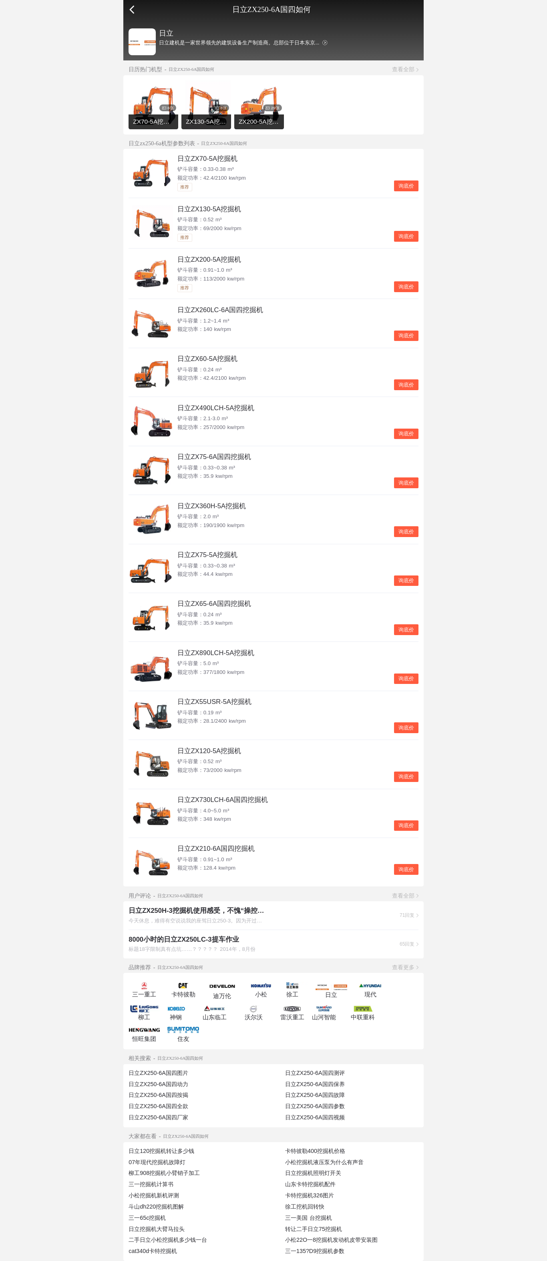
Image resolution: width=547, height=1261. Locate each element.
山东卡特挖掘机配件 (310, 1184)
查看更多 (403, 967)
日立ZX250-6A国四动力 (158, 1084)
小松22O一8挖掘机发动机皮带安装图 (331, 1240)
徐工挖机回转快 (304, 1206)
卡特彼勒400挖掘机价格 (315, 1151)
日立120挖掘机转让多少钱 (161, 1151)
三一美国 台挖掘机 (308, 1218)
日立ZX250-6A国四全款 (158, 1106)
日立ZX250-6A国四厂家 (158, 1117)
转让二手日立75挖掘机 (313, 1229)
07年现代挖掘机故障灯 (157, 1162)
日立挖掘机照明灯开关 (313, 1173)
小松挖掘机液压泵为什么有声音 (324, 1162)
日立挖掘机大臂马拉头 (157, 1229)
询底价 (406, 186)
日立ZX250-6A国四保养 (315, 1084)
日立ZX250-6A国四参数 (315, 1106)
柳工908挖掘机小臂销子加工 (164, 1173)
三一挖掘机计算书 (151, 1184)
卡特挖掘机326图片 (309, 1195)
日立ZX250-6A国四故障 (315, 1095)
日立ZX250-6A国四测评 (315, 1073)
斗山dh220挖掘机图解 (156, 1206)
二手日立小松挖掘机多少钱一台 (168, 1240)
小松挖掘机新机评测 (154, 1195)
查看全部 (403, 69)
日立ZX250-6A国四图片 (158, 1073)
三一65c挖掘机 (147, 1218)
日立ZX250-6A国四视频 (315, 1117)
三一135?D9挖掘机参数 (314, 1251)
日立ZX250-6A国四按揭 (158, 1095)
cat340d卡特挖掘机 (153, 1251)
